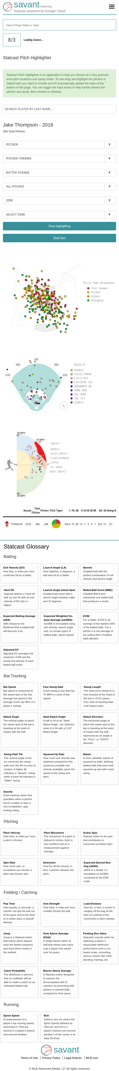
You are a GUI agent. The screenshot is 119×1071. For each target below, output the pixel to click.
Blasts (87, 754)
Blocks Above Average (57, 970)
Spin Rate (9, 862)
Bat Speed (9, 686)
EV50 (86, 615)
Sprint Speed (11, 1015)
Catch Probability (14, 970)
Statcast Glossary (26, 546)
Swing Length (92, 686)
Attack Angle (11, 716)
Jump (6, 933)
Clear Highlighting (59, 226)
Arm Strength (51, 903)
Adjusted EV (11, 649)
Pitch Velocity (11, 832)
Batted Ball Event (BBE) (98, 589)
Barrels (87, 567)
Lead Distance (92, 903)
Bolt (46, 1015)
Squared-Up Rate (53, 754)
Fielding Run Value (95, 933)
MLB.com (92, 1058)
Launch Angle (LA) (54, 567)
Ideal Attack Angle (54, 716)
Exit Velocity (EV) (14, 567)
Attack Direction (93, 716)
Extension (49, 862)
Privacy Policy (51, 1058)
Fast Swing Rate (53, 686)
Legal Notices (73, 1058)
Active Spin (90, 832)
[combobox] (59, 24)
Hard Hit (9, 589)
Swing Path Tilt (13, 754)
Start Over (59, 238)
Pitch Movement (54, 832)
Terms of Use (30, 1058)
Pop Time (9, 903)
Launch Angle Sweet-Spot (59, 589)
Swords (8, 791)
